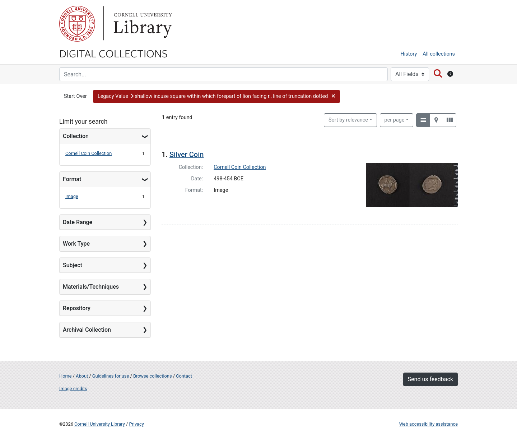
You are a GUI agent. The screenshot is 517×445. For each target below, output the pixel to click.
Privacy (136, 424)
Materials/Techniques (91, 286)
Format (72, 179)
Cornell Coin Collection (88, 153)
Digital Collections (113, 53)
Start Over (75, 96)
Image (71, 196)
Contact (184, 376)
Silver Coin (186, 154)
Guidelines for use (110, 376)
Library (142, 24)
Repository (76, 308)
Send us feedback (430, 379)
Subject (72, 265)
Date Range (77, 222)
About (82, 376)
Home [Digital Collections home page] (65, 376)
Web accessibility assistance (428, 424)
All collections (439, 54)
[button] (216, 96)
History (409, 54)
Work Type (76, 243)
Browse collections (152, 376)
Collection (76, 136)
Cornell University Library (99, 424)
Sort (348, 120)
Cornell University (77, 24)
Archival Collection (87, 329)
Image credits (73, 388)
